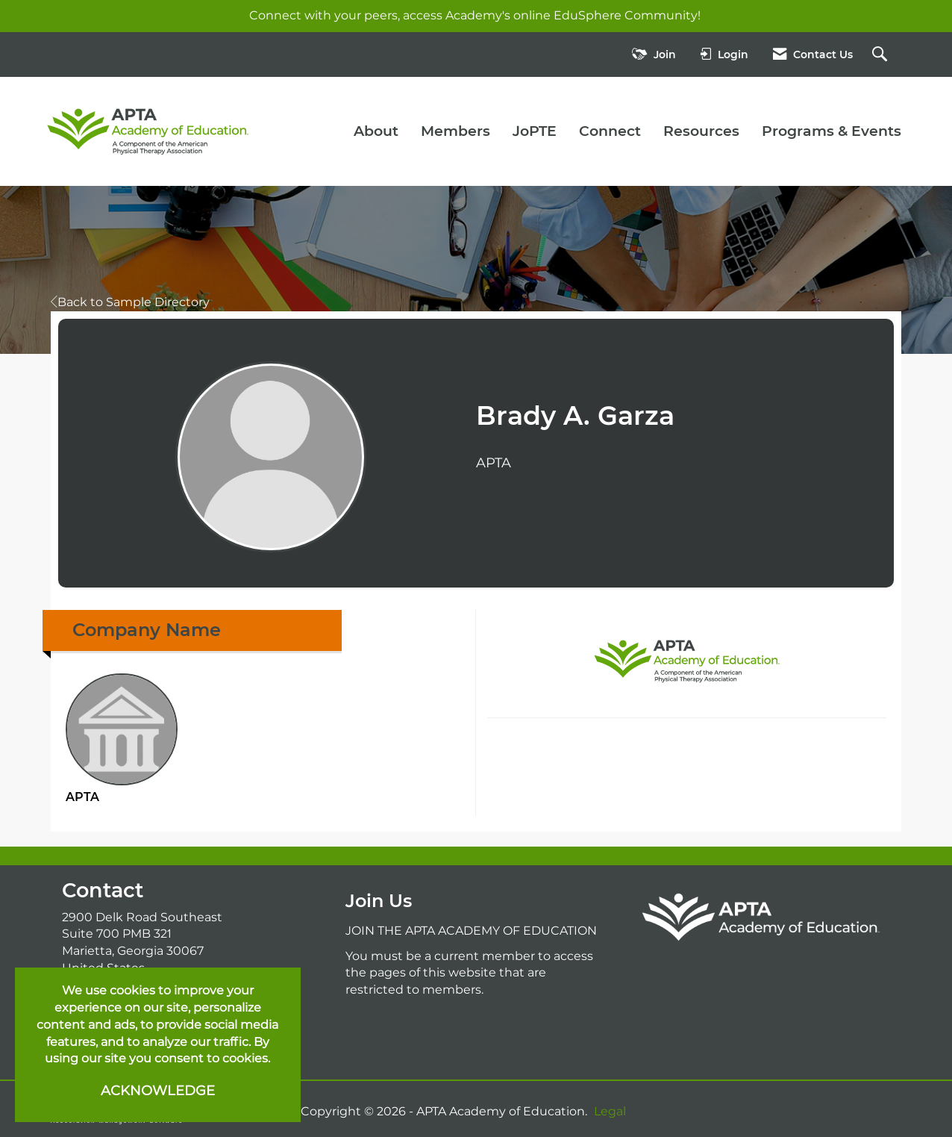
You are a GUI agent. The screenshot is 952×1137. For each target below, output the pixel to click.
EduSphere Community (626, 15)
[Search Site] (881, 55)
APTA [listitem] (122, 738)
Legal (610, 1111)
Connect (610, 131)
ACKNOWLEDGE (158, 1091)
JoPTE (535, 131)
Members (455, 131)
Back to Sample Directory (130, 302)
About (376, 131)
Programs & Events (831, 131)
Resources (701, 131)
